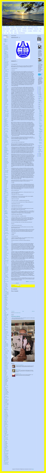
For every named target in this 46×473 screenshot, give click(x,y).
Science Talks (24, 28)
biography (5, 65)
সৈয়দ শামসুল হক (6, 451)
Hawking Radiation (5, 120)
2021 (39, 93)
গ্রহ (4, 311)
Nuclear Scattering (5, 176)
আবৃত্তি (5, 275)
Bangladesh (5, 62)
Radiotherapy (6, 201)
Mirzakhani (5, 161)
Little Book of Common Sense (6, 142)
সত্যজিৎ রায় (5, 434)
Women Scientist (6, 258)
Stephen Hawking (6, 233)
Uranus (5, 251)
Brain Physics (6, 69)
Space (5, 226)
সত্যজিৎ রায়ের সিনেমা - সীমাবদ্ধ (40, 110)
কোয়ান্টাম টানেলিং (5, 295)
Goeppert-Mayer (6, 116)
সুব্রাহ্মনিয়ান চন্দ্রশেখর (5, 448)
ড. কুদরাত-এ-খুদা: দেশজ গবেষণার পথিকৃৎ (40, 126)
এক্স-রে (5, 285)
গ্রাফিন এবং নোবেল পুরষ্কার (40, 138)
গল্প (4, 306)
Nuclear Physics (6, 174)
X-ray (5, 265)
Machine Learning (5, 147)
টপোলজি (5, 331)
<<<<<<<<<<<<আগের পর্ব (15, 283)
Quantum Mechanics (5, 191)
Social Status (5, 222)
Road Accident (6, 208)
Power (5, 187)
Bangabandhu (6, 61)
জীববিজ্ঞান (5, 326)
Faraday (5, 102)
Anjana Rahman (6, 49)
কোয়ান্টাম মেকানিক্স (5, 299)
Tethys (5, 245)
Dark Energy (5, 88)
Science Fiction (6, 217)
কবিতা (5, 288)
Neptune (5, 166)
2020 (39, 153)
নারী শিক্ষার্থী (5, 345)
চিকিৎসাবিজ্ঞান (6, 320)
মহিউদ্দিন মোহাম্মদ (6, 397)
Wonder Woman (6, 261)
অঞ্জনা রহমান (6, 266)
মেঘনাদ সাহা (5, 404)
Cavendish (5, 74)
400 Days (5, 46)
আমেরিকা (5, 276)
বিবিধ (5, 384)
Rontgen (5, 210)
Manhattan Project (5, 152)
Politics (5, 186)
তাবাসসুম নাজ (6, 335)
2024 (39, 89)
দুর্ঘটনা (5, 338)
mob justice (5, 163)
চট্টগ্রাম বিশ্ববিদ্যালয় (15, 286)
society (5, 223)
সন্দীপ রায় (5, 437)
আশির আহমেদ (6, 279)
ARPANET (5, 52)
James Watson (6, 137)
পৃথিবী (5, 355)
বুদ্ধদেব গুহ (5, 387)
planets (5, 184)
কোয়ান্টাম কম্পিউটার (5, 297)
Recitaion (5, 205)
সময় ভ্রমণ (5, 438)
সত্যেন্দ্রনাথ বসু (6, 435)
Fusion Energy (6, 113)
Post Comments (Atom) (17, 312)
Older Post (33, 311)
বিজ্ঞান (5, 379)
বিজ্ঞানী (5, 381)
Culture (5, 87)
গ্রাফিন (5, 312)
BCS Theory (5, 63)
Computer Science (5, 82)
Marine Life (5, 154)
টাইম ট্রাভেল (5, 332)
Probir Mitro (5, 188)
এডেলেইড (5, 286)
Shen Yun (5, 221)
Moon (5, 164)
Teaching (5, 242)
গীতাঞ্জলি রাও (6, 308)
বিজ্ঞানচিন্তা (5, 380)
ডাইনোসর (5, 333)
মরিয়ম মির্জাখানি (6, 394)
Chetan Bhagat (6, 76)
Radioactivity (6, 200)
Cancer (5, 70)
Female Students (6, 104)
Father (5, 103)
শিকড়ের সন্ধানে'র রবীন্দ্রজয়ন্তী (40, 129)
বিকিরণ (5, 377)
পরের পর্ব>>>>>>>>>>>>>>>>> (30, 281)
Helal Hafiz (5, 124)
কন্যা (4, 287)
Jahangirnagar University (6, 136)
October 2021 (40, 98)
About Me (7, 26)
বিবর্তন (5, 383)
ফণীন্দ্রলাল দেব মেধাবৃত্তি (6, 41)
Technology (5, 243)
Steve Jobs (5, 235)
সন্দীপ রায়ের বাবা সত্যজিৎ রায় (15, 316)
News (5, 167)
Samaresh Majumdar (5, 211)
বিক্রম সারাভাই (6, 378)
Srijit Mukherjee (6, 230)
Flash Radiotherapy (6, 110)
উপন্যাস (5, 284)
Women (5, 257)
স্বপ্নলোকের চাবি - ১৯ (40, 134)
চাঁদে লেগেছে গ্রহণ (40, 117)
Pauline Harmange (5, 180)
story (4, 236)
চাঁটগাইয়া (5, 318)
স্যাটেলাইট (5, 457)
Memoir (5, 159)
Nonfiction (5, 171)
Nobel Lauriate (6, 168)
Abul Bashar (5, 48)
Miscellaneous (6, 162)
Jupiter (5, 138)
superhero (5, 238)
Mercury (5, 160)
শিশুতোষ (5, 426)
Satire (5, 215)
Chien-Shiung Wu (6, 78)
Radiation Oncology (5, 197)
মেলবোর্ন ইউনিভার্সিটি (5, 409)
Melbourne (5, 158)
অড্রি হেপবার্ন (40, 139)
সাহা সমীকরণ (40, 120)
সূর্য (4, 449)
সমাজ (5, 441)
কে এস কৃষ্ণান (6, 293)
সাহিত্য (5, 443)
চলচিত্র (5, 317)
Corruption (5, 85)
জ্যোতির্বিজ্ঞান (6, 329)
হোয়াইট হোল (6, 464)
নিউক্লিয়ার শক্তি (6, 346)
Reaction (5, 204)
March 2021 (40, 147)
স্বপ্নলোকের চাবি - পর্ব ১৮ (40, 143)
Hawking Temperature (5, 121)
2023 (39, 90)
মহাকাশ (5, 396)
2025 (39, 88)
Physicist (5, 182)
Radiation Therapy (5, 199)
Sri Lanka (5, 229)
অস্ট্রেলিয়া (5, 267)
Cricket (5, 86)
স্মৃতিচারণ (19, 286)
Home (4, 26)
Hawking (5, 118)
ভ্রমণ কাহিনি (5, 392)
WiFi (4, 256)
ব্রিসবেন (5, 390)
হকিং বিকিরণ (5, 459)
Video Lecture (6, 253)
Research (5, 206)
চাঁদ (4, 319)
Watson (5, 254)
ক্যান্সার (5, 302)
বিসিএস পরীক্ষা (6, 385)
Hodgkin (5, 125)
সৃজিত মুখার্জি (6, 450)
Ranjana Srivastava (5, 203)
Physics (5, 183)
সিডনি (5, 444)
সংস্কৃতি (5, 442)
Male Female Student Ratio (6, 150)
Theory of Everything (5, 246)
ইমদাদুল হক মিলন (6, 281)
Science (5, 216)
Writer (5, 264)
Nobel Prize (5, 170)
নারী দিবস (5, 343)
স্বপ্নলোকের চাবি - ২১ (40, 119)
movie (5, 165)
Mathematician (6, 156)
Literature (5, 140)
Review (5, 207)
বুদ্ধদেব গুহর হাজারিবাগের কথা (40, 132)
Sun (4, 237)
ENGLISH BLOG (30, 28)
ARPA (5, 51)
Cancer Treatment (6, 71)
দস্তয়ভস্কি (5, 337)
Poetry (5, 185)
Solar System (5, 225)
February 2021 (40, 150)
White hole (5, 255)
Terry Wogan (5, 244)
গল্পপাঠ (5, 307)
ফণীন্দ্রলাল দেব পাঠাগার (6, 39)
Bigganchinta (6, 64)
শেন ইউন (5, 428)
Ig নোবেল (5, 130)
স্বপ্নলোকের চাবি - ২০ (40, 123)
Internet (5, 133)
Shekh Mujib (5, 220)
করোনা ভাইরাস (6, 289)
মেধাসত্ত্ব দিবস (6, 405)
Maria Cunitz (5, 153)
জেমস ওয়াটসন (6, 327)
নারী (4, 342)
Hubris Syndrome (6, 126)
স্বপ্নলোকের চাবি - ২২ (40, 113)
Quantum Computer (5, 190)
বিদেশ (5, 382)
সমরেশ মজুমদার (6, 439)
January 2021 (40, 151)
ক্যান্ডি (5, 301)
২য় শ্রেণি (5, 45)
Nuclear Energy (6, 172)
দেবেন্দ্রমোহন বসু (6, 339)
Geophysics (5, 114)
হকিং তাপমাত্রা (6, 458)
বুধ (4, 388)
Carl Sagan (5, 73)
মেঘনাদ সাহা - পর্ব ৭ (18, 369)
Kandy (5, 139)
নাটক (5, 341)
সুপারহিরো (5, 446)
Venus (5, 252)
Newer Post (13, 311)
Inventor (5, 134)
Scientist (5, 219)
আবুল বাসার (5, 274)
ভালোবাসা (5, 391)
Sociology (5, 224)
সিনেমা (5, 445)
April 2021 (40, 145)
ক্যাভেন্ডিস (5, 303)
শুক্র (4, 427)
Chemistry (5, 75)
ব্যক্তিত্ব (5, 389)
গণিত (5, 304)
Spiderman (5, 228)
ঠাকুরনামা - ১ (40, 135)
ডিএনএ (5, 334)
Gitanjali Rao (6, 115)
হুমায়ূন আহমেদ (6, 460)
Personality (5, 181)
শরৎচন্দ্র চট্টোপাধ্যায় (5, 421)
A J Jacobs (5, 47)
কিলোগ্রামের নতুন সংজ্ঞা (40, 115)
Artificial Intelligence (5, 53)
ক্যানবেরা (5, 300)
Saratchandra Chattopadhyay (6, 213)
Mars (5, 155)
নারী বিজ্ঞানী (5, 344)
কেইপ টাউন (5, 294)
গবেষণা (5, 305)
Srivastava (5, 232)
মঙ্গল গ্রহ (5, 393)
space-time (5, 227)
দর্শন (4, 336)
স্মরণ (5, 455)
